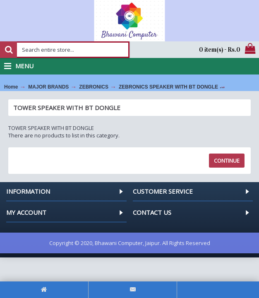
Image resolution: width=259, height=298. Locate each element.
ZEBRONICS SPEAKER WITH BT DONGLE (168, 87)
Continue (227, 160)
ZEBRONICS (93, 87)
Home (11, 87)
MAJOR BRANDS (48, 87)
